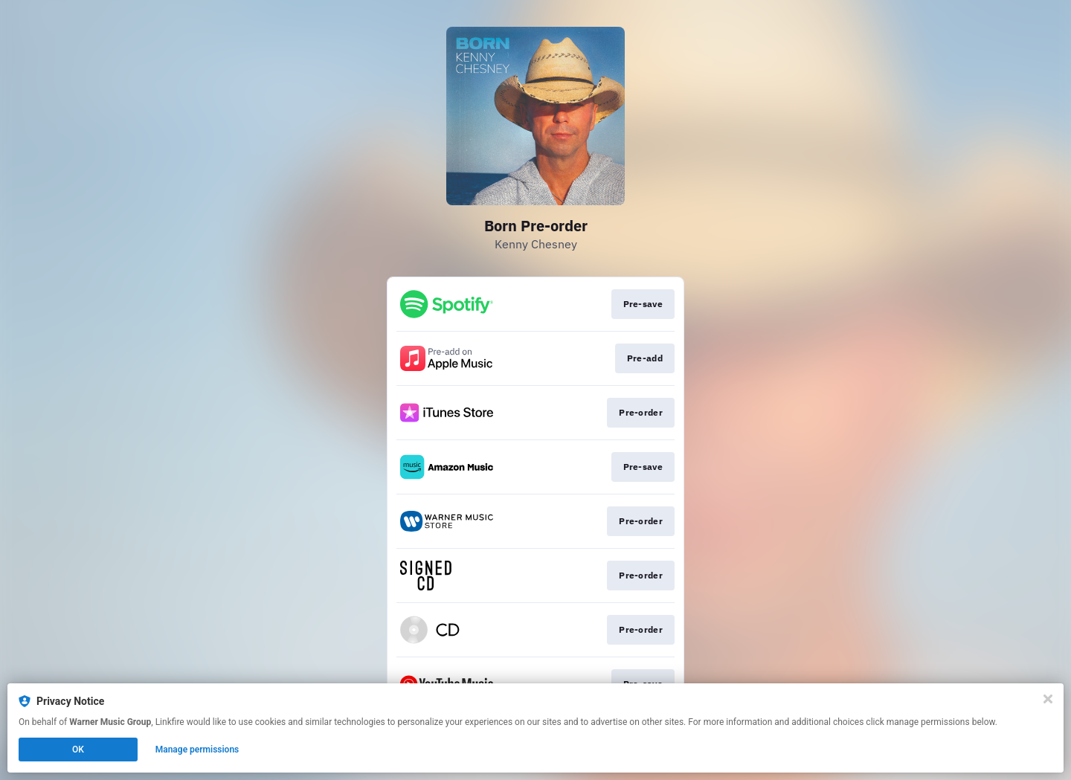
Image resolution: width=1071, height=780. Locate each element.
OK (78, 749)
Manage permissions (197, 749)
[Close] (1048, 699)
